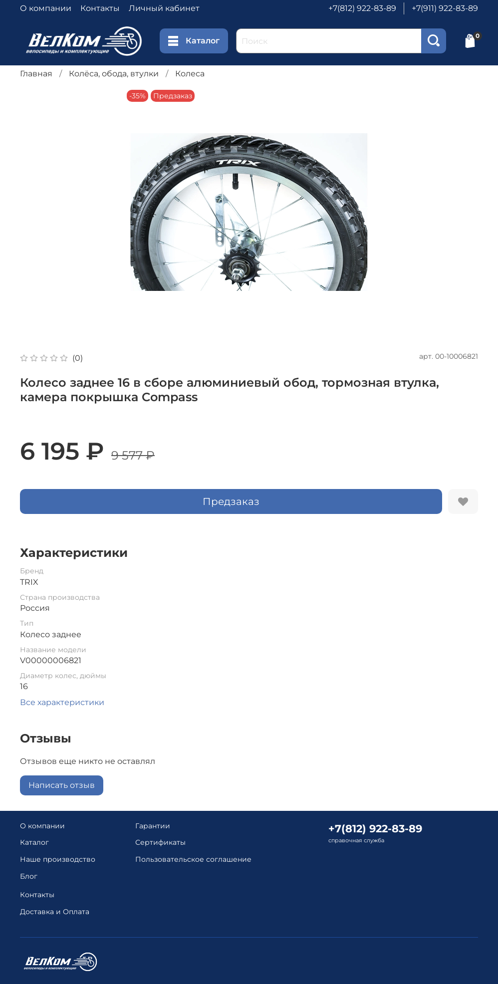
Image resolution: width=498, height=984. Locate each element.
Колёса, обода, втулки (114, 73)
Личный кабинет (164, 8)
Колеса (190, 73)
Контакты (100, 8)
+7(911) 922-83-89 (445, 8)
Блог (28, 876)
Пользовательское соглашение (193, 859)
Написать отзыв (61, 785)
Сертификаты (160, 842)
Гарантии (152, 825)
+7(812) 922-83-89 (362, 8)
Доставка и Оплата (54, 911)
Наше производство (57, 859)
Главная (36, 73)
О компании (45, 8)
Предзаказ (231, 501)
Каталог (194, 41)
